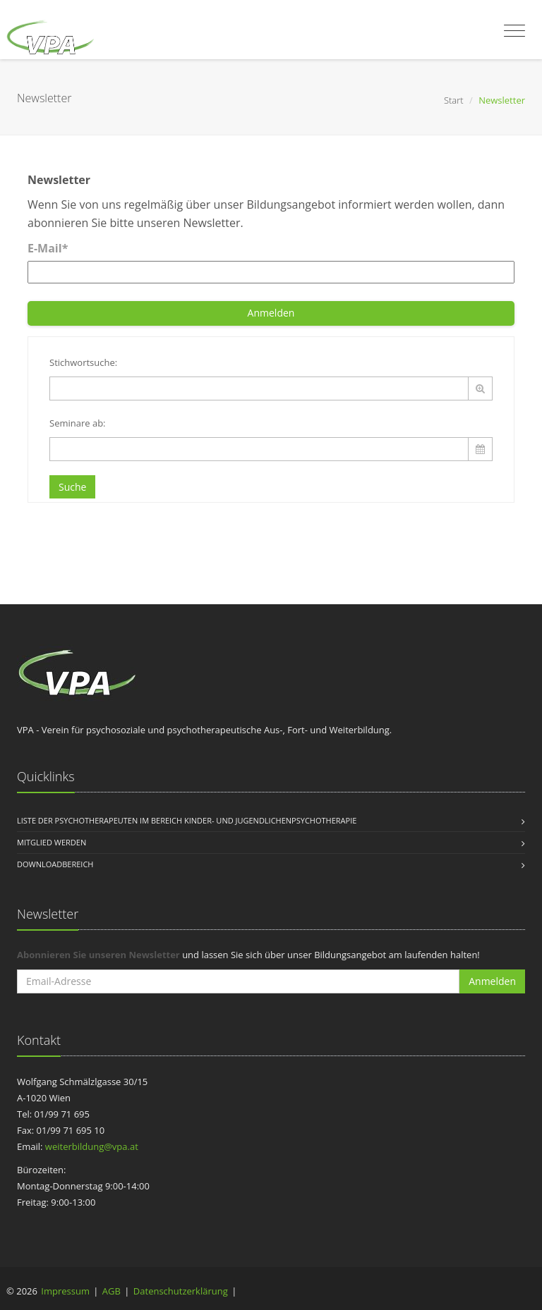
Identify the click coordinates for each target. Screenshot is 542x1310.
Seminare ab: (77, 423)
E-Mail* (48, 248)
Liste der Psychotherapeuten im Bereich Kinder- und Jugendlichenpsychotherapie (186, 820)
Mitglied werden (51, 842)
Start (454, 100)
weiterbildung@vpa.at (91, 1146)
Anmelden (271, 312)
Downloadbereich (55, 864)
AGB (111, 1291)
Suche (72, 487)
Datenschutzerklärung (180, 1291)
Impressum (65, 1291)
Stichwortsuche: (83, 362)
